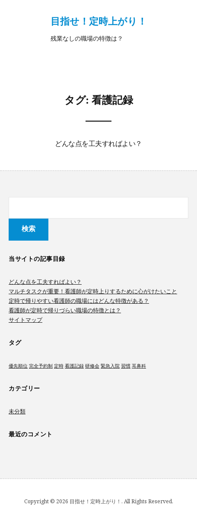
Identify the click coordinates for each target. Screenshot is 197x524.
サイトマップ (25, 320)
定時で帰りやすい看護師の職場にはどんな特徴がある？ (79, 301)
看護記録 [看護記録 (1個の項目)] (74, 366)
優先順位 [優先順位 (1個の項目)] (18, 366)
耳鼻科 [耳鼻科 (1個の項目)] (139, 366)
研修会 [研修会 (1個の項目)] (92, 366)
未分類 (17, 411)
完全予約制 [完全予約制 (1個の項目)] (41, 366)
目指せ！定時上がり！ (99, 20)
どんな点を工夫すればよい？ (98, 144)
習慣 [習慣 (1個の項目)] (125, 366)
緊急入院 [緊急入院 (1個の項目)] (110, 366)
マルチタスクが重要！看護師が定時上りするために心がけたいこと (93, 291)
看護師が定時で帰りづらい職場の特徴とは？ (65, 310)
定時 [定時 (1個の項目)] (59, 366)
